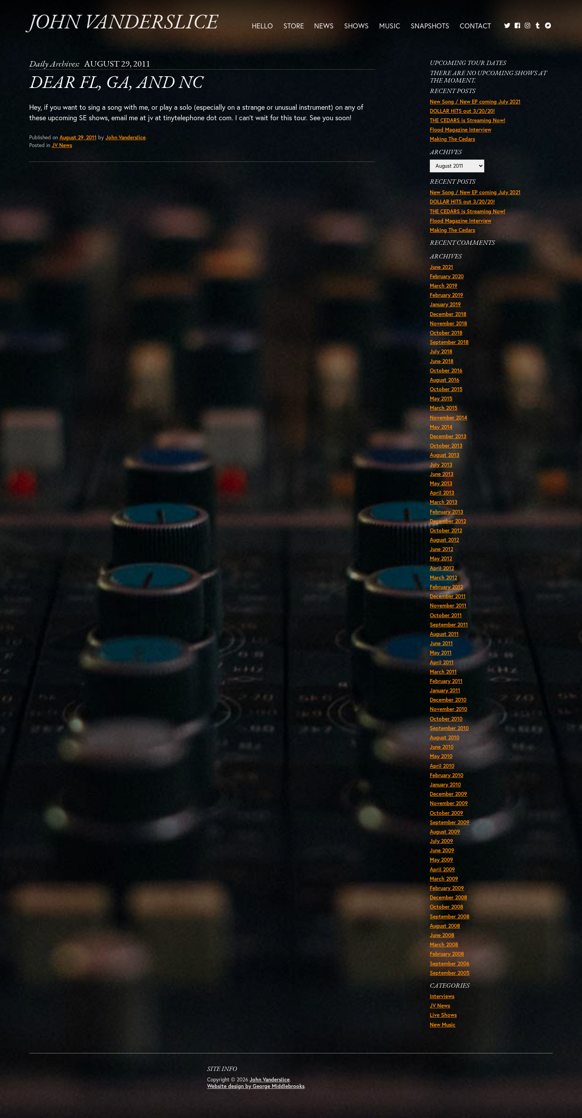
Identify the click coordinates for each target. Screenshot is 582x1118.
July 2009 (441, 840)
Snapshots (430, 25)
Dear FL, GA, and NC (116, 83)
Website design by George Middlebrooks (255, 1086)
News (324, 25)
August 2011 (444, 633)
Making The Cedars (452, 138)
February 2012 (446, 586)
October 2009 (446, 812)
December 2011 (448, 596)
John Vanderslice (123, 23)
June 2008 (442, 935)
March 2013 (443, 501)
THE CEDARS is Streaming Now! (467, 120)
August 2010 (444, 737)
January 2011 (445, 690)
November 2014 (448, 417)
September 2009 (449, 822)
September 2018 (449, 342)
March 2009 (444, 878)
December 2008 (448, 897)
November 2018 (448, 323)
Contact (475, 25)
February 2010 (446, 775)
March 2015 (443, 407)
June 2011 (441, 643)
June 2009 (442, 850)
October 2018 (446, 332)
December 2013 (448, 436)
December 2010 (448, 699)
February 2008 (447, 953)
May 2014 (441, 426)
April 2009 (442, 869)
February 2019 (446, 294)
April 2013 (442, 492)
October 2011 (446, 615)
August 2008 (445, 925)
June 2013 (442, 473)
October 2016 (446, 370)
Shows (356, 25)
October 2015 (446, 389)
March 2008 (444, 944)
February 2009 (447, 888)
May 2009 (441, 859)
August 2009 (445, 831)
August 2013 (444, 454)
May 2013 (441, 483)
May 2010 (441, 756)
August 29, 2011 (78, 137)
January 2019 (445, 304)
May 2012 (441, 558)
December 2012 (448, 521)
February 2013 (446, 511)
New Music (442, 1024)
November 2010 (448, 709)
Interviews (442, 996)
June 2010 (442, 746)
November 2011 (448, 605)
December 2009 (448, 793)
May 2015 (441, 398)
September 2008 (449, 916)
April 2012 (442, 568)
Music (389, 25)
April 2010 (442, 765)
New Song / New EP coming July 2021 (475, 101)
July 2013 (441, 464)
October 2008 (446, 906)
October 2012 (446, 530)
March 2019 (443, 285)
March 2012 (443, 577)
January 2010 (445, 784)
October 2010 (446, 718)
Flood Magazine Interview (460, 129)
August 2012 (444, 539)
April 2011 (442, 662)
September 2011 (449, 624)
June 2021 (441, 266)
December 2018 (448, 314)
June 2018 (442, 361)
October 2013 (446, 445)
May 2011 (441, 652)
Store (293, 25)
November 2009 (449, 803)
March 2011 (443, 671)
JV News (62, 145)
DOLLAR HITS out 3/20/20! (462, 110)
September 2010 (449, 728)
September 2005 (449, 972)
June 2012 (441, 549)
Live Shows (443, 1014)
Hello (262, 25)
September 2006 (449, 963)
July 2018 (441, 351)
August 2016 (444, 379)
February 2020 (447, 276)
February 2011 (446, 680)
